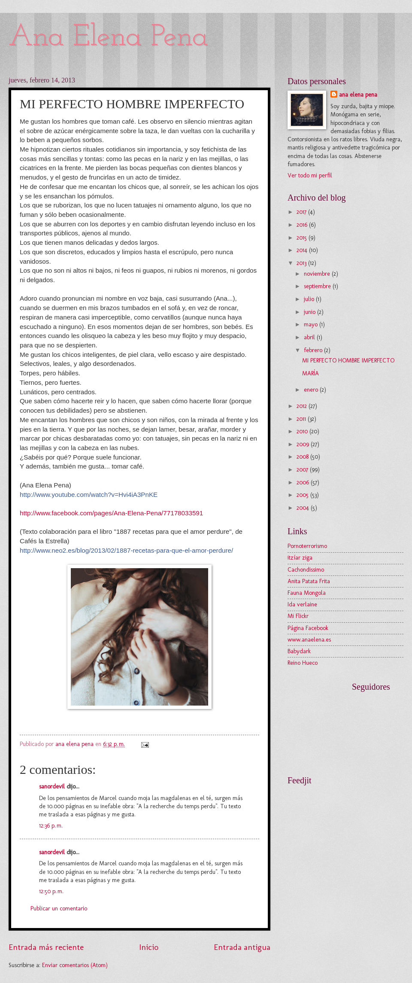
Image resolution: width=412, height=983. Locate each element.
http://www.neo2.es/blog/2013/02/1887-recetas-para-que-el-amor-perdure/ (126, 550)
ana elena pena (358, 94)
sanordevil (52, 786)
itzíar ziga (300, 557)
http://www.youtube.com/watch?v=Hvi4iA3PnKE (89, 494)
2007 (303, 469)
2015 (303, 237)
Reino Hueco (303, 662)
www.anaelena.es (309, 639)
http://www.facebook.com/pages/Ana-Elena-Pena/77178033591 (111, 513)
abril (310, 337)
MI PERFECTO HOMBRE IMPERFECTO (348, 360)
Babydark (299, 651)
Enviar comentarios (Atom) (75, 965)
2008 (303, 456)
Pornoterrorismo (307, 546)
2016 (303, 224)
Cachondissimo (306, 569)
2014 (303, 250)
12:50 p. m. (51, 891)
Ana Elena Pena (108, 37)
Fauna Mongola (307, 592)
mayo (311, 324)
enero (312, 389)
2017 (302, 212)
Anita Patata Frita (309, 581)
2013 (302, 263)
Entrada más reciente (46, 947)
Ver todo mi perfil (310, 175)
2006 (304, 482)
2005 (303, 495)
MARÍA (310, 373)
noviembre (318, 273)
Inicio (148, 947)
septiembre (318, 286)
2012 (303, 406)
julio (310, 299)
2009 (304, 444)
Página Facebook (308, 628)
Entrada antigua (242, 947)
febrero (314, 350)
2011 (302, 419)
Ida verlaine (302, 604)
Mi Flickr (298, 616)
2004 (304, 507)
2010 (303, 431)
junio (310, 312)
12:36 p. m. (51, 825)
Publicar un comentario (58, 908)
